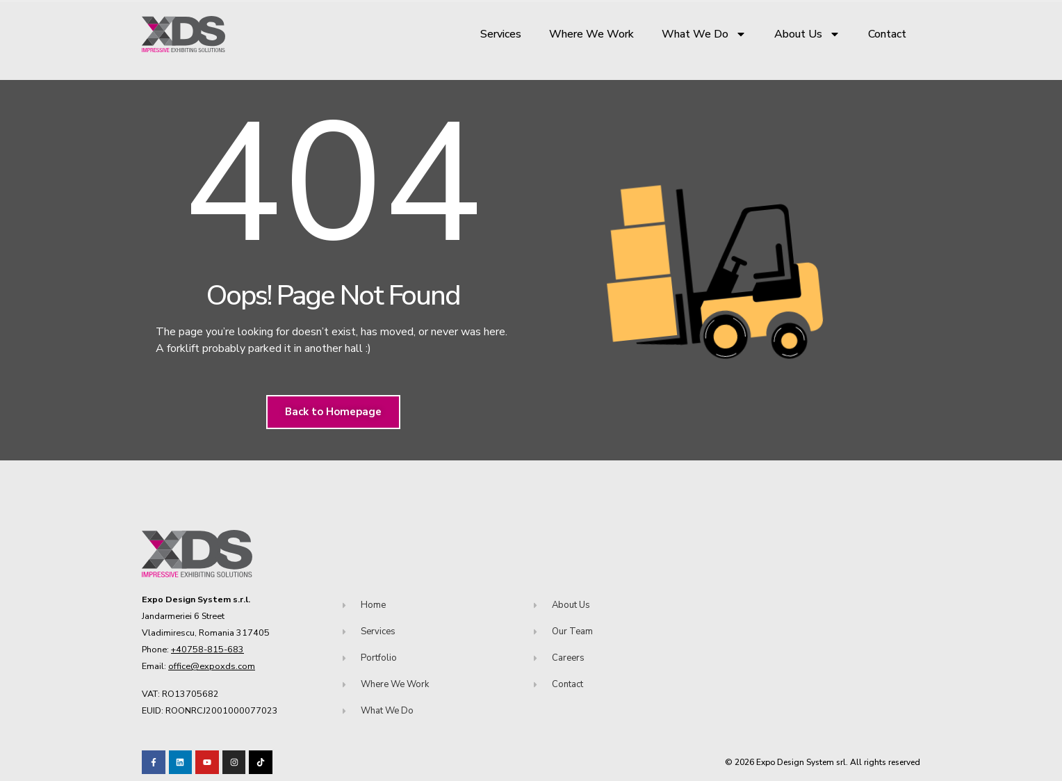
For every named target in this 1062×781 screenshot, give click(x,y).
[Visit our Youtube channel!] (207, 762)
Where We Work (591, 34)
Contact (887, 34)
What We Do (704, 34)
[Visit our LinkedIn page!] (181, 762)
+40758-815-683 (207, 649)
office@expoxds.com (211, 666)
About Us (807, 34)
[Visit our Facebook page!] (153, 762)
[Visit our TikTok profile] (234, 762)
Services (500, 34)
